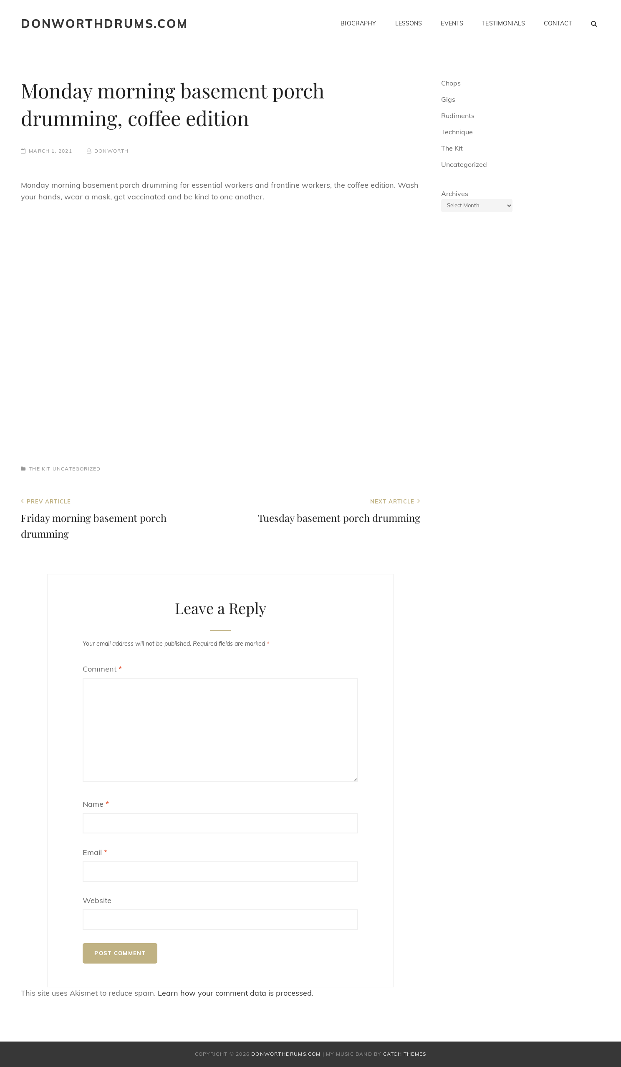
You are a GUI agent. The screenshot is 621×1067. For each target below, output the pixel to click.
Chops (451, 83)
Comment (102, 669)
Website (97, 900)
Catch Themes (404, 1054)
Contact (558, 23)
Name (96, 804)
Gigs (448, 99)
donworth (111, 151)
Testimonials (503, 23)
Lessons (408, 23)
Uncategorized (77, 469)
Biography (358, 23)
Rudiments (458, 115)
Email (95, 852)
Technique (457, 132)
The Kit (39, 469)
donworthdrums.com (104, 23)
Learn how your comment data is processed (235, 993)
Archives (454, 193)
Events (452, 23)
